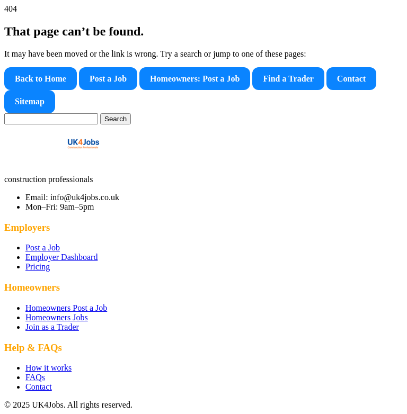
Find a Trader (288, 78)
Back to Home (40, 78)
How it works (48, 367)
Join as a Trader (52, 326)
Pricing (37, 266)
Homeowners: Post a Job (195, 78)
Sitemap (30, 101)
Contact (351, 78)
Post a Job (108, 78)
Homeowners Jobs (56, 317)
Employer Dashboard (61, 257)
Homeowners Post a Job (66, 307)
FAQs (35, 377)
